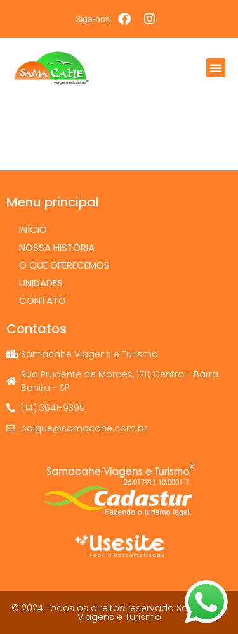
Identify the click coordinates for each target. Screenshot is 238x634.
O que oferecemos (67, 265)
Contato (42, 300)
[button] (215, 67)
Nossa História (57, 247)
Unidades (41, 282)
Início (33, 229)
